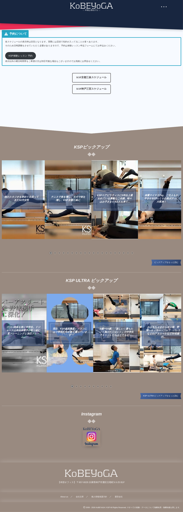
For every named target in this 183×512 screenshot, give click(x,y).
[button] (91, 77)
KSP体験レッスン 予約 (21, 55)
